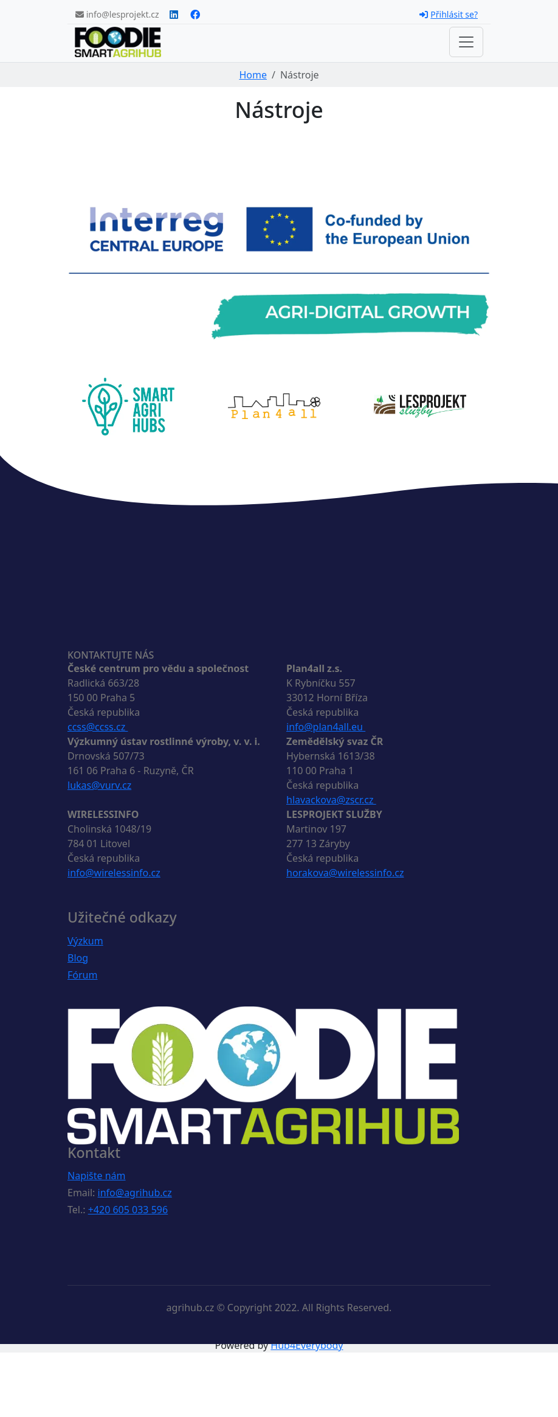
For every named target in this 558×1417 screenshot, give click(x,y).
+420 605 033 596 (128, 1209)
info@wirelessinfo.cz (113, 872)
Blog (77, 958)
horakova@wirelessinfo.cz (345, 872)
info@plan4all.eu (325, 726)
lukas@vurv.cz (99, 785)
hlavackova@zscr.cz (331, 799)
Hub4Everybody (306, 1345)
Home (253, 74)
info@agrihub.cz (135, 1192)
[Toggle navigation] (466, 42)
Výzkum (85, 941)
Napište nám (96, 1175)
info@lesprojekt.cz (117, 14)
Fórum (82, 975)
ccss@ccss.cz (97, 726)
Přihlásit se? (448, 14)
